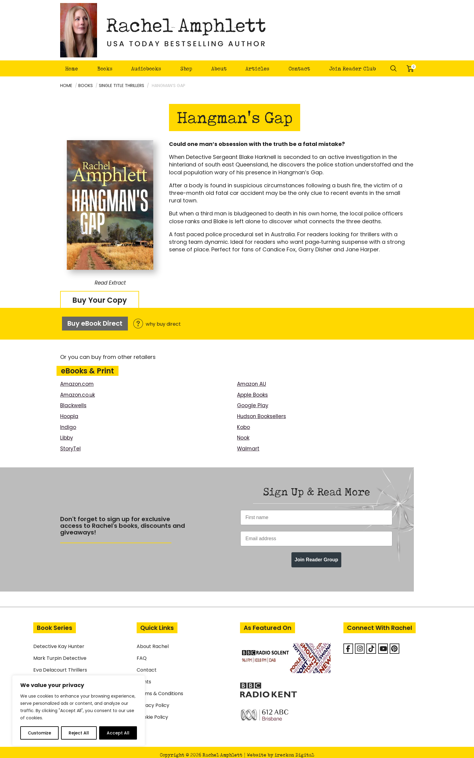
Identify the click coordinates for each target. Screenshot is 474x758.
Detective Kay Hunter (58, 641)
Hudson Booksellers (263, 411)
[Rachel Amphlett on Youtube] (383, 643)
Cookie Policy (152, 711)
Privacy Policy (153, 700)
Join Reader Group (316, 554)
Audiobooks (146, 68)
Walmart (249, 443)
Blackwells (74, 401)
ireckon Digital (294, 750)
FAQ (142, 653)
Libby (67, 433)
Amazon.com (78, 379)
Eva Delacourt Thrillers (60, 664)
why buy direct (164, 322)
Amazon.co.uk (78, 390)
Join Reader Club (352, 68)
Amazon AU (252, 379)
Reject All (79, 733)
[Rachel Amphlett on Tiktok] (371, 643)
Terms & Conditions (160, 688)
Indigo (68, 422)
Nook (244, 433)
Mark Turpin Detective (59, 653)
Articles (257, 68)
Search (393, 68)
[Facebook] (348, 643)
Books (104, 68)
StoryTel (71, 443)
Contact (299, 68)
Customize (39, 733)
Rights (144, 676)
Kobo (244, 422)
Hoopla (70, 411)
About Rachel (153, 641)
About (219, 68)
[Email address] (316, 533)
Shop (186, 68)
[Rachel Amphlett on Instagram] (360, 643)
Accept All (118, 733)
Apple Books (253, 390)
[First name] (316, 512)
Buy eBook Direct (96, 321)
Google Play (253, 401)
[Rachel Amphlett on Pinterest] (394, 643)
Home (71, 68)
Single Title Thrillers (121, 85)
